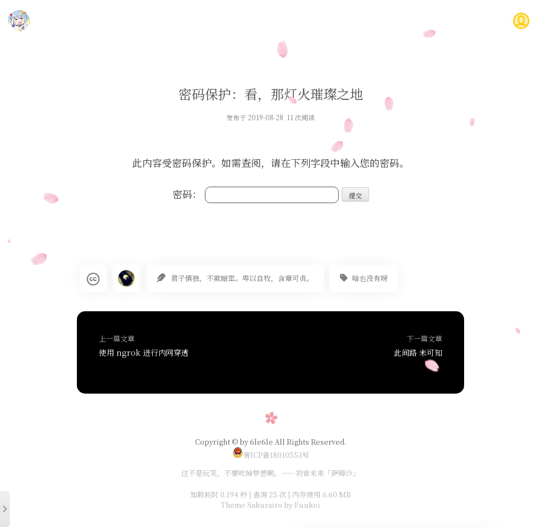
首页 (224, 20)
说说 (323, 20)
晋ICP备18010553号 (270, 455)
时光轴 (360, 20)
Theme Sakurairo (251, 505)
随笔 (290, 20)
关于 (468, 20)
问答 (435, 20)
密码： (255, 194)
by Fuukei (301, 505)
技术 (257, 20)
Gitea (400, 20)
